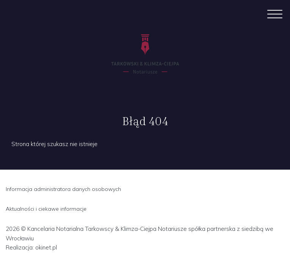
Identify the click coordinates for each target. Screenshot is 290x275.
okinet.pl (46, 247)
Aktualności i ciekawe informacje (46, 208)
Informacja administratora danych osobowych (63, 189)
